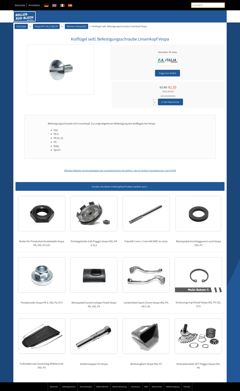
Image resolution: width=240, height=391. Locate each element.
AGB (146, 386)
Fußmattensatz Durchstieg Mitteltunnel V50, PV (41, 365)
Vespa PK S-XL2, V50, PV (46, 26)
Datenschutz (157, 386)
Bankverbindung (119, 386)
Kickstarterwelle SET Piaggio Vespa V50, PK (198, 366)
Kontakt (187, 386)
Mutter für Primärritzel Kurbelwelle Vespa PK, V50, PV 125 (41, 243)
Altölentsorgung (172, 386)
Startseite (20, 5)
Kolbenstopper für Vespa (94, 364)
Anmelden (34, 5)
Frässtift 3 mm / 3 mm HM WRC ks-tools (146, 241)
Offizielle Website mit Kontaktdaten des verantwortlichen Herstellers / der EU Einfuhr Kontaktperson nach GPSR (120, 170)
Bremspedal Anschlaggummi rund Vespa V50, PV (198, 243)
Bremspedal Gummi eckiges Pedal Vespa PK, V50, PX (94, 304)
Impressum (135, 386)
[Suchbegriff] (208, 5)
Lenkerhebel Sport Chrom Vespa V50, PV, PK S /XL (146, 304)
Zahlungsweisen (69, 386)
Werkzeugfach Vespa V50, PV (146, 364)
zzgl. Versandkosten (168, 95)
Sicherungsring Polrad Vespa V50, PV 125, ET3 (198, 304)
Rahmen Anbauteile (76, 26)
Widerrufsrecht (102, 386)
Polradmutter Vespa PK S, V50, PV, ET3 (41, 302)
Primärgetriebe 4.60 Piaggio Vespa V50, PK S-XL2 (94, 243)
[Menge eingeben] (155, 102)
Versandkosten (86, 386)
